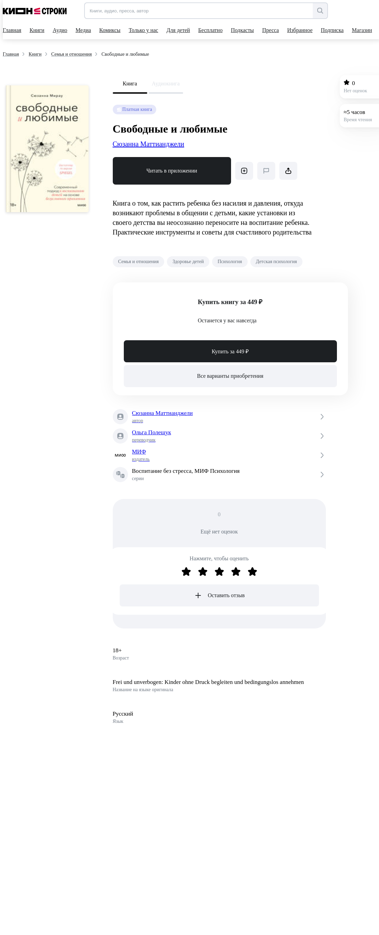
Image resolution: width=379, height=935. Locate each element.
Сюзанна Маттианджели (148, 144)
